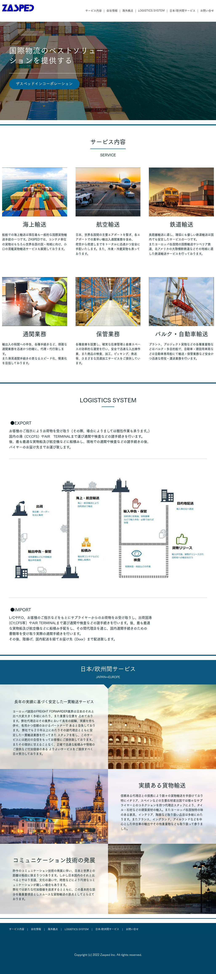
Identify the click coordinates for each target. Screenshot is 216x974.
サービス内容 (93, 10)
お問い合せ (207, 10)
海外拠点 (127, 10)
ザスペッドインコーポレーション (44, 84)
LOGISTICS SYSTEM (151, 10)
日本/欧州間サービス (182, 10)
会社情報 (112, 10)
